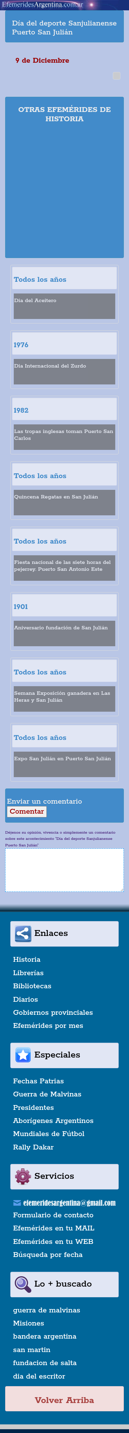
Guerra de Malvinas (47, 1094)
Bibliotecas (32, 986)
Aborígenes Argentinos (53, 1121)
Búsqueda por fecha (48, 1255)
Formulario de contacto (53, 1215)
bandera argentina (44, 1336)
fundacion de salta (45, 1363)
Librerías (28, 973)
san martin (32, 1350)
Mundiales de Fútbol (48, 1134)
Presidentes (33, 1108)
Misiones (28, 1323)
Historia (27, 960)
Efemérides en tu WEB (53, 1242)
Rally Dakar (33, 1147)
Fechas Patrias (38, 1081)
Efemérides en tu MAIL (53, 1228)
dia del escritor (39, 1376)
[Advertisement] (64, 191)
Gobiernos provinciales (53, 1013)
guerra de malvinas (46, 1310)
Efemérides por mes (48, 1026)
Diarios (25, 999)
